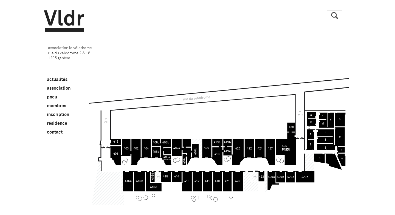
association (58, 88)
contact (55, 132)
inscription (58, 114)
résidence (57, 123)
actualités (57, 79)
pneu (52, 97)
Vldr (64, 21)
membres (56, 106)
